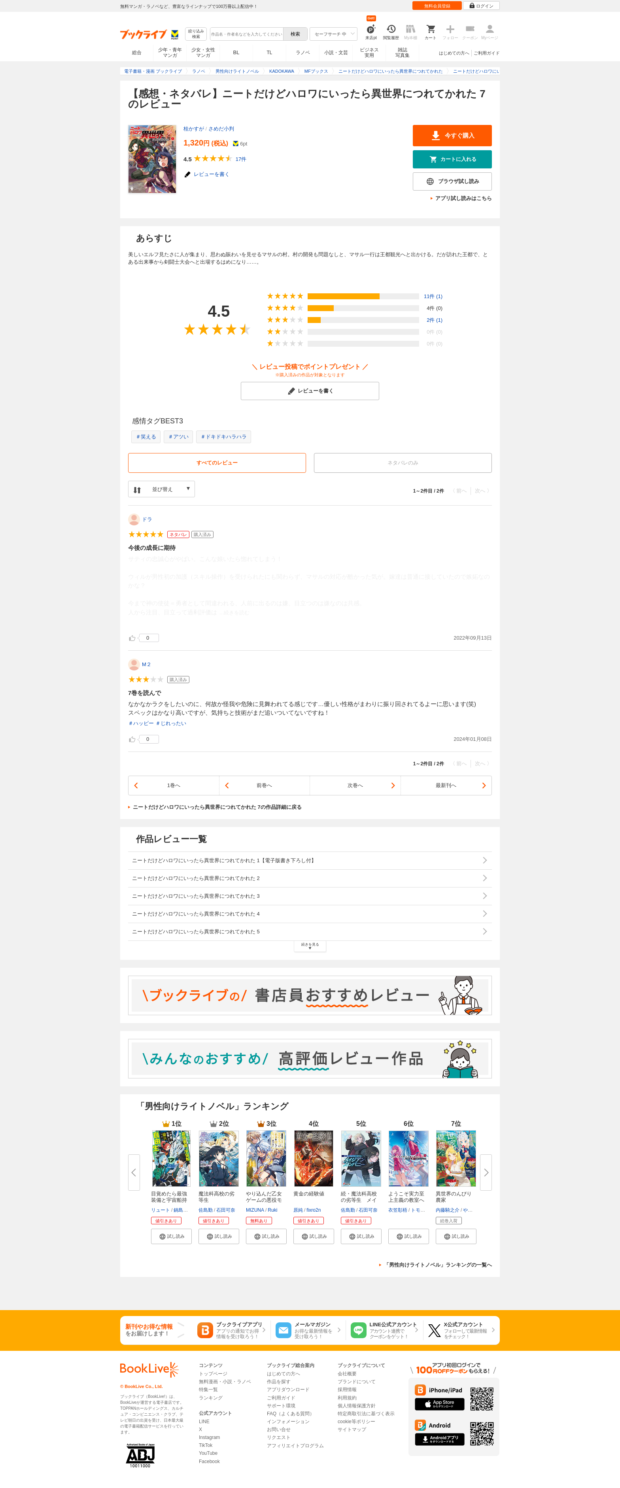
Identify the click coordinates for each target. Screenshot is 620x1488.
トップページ (213, 1374)
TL (269, 52)
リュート (160, 1210)
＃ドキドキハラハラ (223, 437)
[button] (171, 1236)
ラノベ (303, 52)
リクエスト (279, 1437)
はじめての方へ (454, 53)
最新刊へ (446, 785)
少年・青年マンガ (170, 52)
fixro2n (313, 1210)
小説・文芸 (336, 52)
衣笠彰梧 (397, 1210)
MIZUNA (255, 1210)
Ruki (272, 1210)
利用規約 (347, 1398)
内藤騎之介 (447, 1210)
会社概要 (347, 1374)
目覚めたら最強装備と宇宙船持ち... (169, 1200)
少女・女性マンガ (203, 52)
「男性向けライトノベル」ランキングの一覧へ (438, 1265)
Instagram (209, 1437)
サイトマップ (352, 1429)
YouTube (208, 1453)
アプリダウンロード (288, 1389)
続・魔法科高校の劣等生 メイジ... (359, 1200)
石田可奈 (225, 1210)
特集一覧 (208, 1389)
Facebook (209, 1461)
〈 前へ (458, 491)
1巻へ (173, 785)
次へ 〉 (483, 491)
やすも (470, 1210)
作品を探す (279, 1381)
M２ (146, 664)
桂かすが (193, 129)
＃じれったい (170, 723)
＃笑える (146, 437)
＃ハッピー (141, 723)
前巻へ (264, 785)
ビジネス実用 (369, 52)
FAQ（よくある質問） (290, 1413)
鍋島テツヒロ (188, 1210)
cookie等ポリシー (356, 1421)
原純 (298, 1210)
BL (236, 52)
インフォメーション (288, 1421)
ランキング (211, 1398)
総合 (137, 52)
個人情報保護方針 (357, 1406)
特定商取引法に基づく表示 (366, 1413)
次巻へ (355, 785)
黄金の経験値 (308, 1194)
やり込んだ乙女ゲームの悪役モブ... (264, 1200)
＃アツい (178, 437)
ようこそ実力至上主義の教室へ (406, 1197)
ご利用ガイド (487, 53)
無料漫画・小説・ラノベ (225, 1381)
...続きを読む (234, 613)
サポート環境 (281, 1406)
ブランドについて (357, 1381)
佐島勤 (205, 1210)
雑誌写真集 (402, 52)
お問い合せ (279, 1429)
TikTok (205, 1445)
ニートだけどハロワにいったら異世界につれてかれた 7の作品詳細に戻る (217, 807)
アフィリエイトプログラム (295, 1445)
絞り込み (196, 34)
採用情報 (347, 1389)
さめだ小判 (221, 129)
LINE (204, 1421)
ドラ (147, 519)
